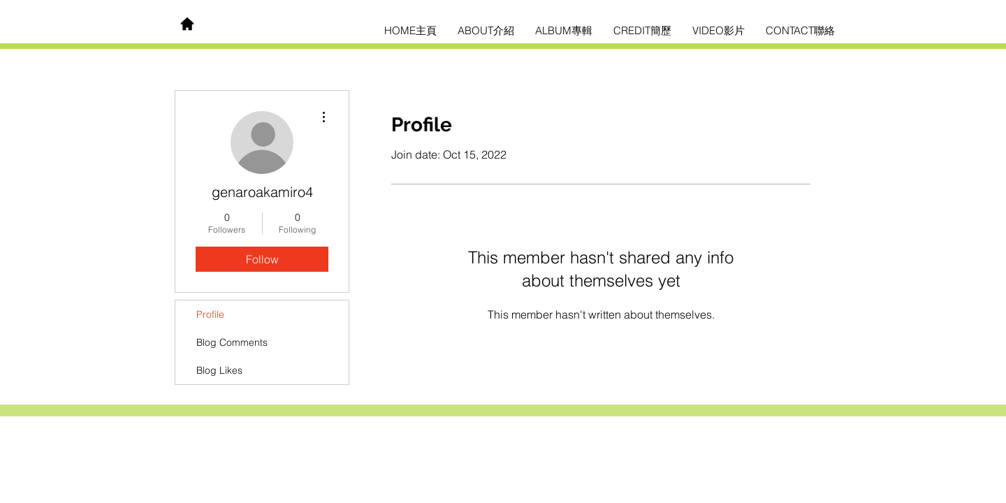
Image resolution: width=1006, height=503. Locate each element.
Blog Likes (219, 370)
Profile (210, 314)
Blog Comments (232, 342)
